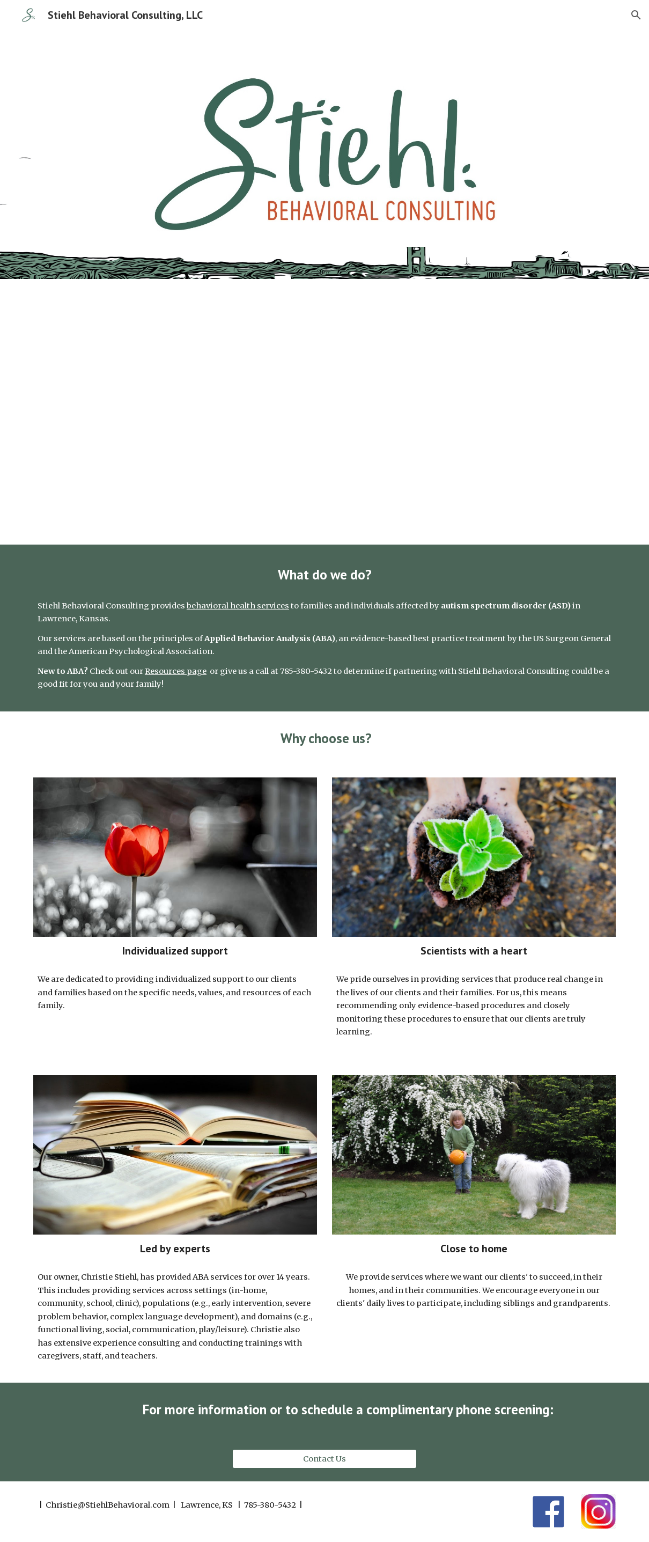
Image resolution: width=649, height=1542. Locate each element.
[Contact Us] (324, 1458)
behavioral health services (238, 606)
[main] (324, 574)
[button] (636, 15)
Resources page (175, 671)
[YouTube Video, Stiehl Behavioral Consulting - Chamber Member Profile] (324, 412)
